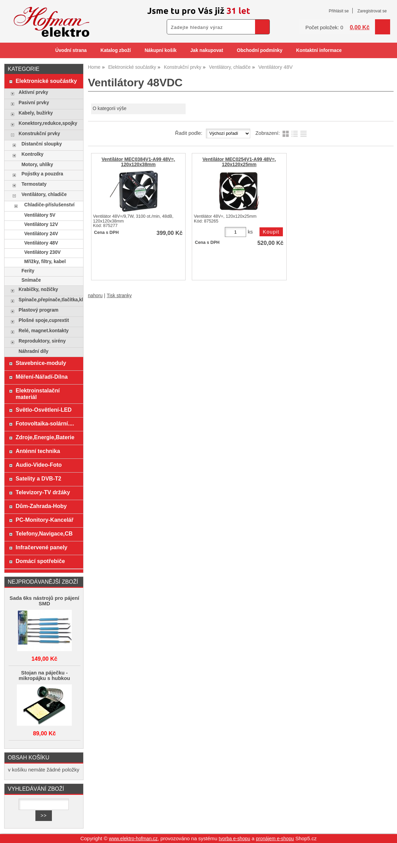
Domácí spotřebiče (40, 561)
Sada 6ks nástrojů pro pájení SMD (44, 600)
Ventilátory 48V (41, 243)
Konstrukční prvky (39, 133)
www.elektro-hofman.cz (133, 838)
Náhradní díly (33, 351)
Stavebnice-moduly (41, 363)
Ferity (27, 270)
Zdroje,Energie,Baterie (45, 437)
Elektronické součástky (46, 81)
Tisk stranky (119, 295)
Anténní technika (38, 451)
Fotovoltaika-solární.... (45, 423)
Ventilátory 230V (42, 252)
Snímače (31, 280)
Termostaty (33, 184)
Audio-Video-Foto (39, 465)
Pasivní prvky (34, 102)
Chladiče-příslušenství (49, 204)
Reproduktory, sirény (42, 341)
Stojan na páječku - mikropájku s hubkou (44, 675)
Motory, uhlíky (37, 164)
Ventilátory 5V (40, 215)
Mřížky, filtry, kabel (45, 261)
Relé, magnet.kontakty (44, 330)
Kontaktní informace (319, 50)
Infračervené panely (41, 547)
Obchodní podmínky (260, 50)
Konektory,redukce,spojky (48, 123)
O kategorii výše (109, 108)
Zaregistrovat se (372, 11)
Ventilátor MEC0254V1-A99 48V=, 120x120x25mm (239, 162)
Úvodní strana (71, 50)
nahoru (95, 295)
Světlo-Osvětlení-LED (44, 410)
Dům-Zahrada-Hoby (41, 506)
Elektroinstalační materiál (38, 393)
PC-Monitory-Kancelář (45, 520)
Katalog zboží (115, 50)
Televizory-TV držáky (43, 492)
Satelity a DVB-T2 (39, 478)
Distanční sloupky (41, 144)
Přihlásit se (339, 11)
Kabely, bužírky (36, 113)
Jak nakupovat (206, 50)
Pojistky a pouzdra (42, 173)
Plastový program (38, 310)
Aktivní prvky (33, 92)
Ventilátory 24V (41, 233)
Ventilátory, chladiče (44, 194)
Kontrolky (32, 154)
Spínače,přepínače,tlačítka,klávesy (49, 299)
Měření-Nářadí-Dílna (42, 377)
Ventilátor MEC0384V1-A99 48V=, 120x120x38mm (138, 162)
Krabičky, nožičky (38, 289)
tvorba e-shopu (234, 838)
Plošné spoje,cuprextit (44, 320)
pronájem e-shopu (275, 838)
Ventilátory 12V (41, 224)
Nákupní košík (161, 50)
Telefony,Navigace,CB (44, 533)
